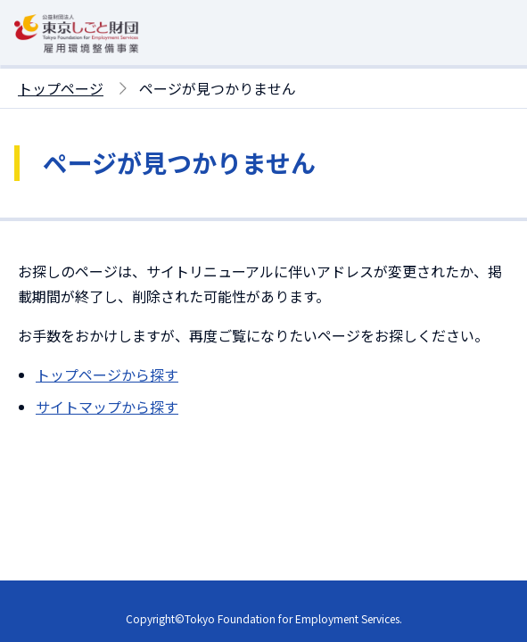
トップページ (60, 88)
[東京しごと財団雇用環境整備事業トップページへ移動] (76, 54)
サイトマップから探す (107, 406)
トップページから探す (107, 374)
